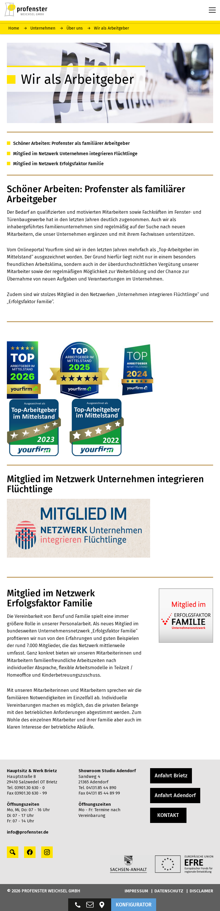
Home (13, 28)
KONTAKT (168, 815)
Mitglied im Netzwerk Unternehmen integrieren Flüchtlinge (75, 153)
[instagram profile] (47, 852)
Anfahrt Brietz (171, 775)
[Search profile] (12, 852)
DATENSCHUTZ (168, 891)
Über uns (74, 28)
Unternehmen (42, 28)
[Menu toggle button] (212, 10)
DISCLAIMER (201, 891)
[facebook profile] (30, 852)
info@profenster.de (27, 832)
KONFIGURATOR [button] (134, 905)
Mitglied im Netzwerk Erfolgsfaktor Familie (58, 163)
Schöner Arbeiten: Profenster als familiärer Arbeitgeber (71, 143)
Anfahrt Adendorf (175, 795)
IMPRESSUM (136, 891)
